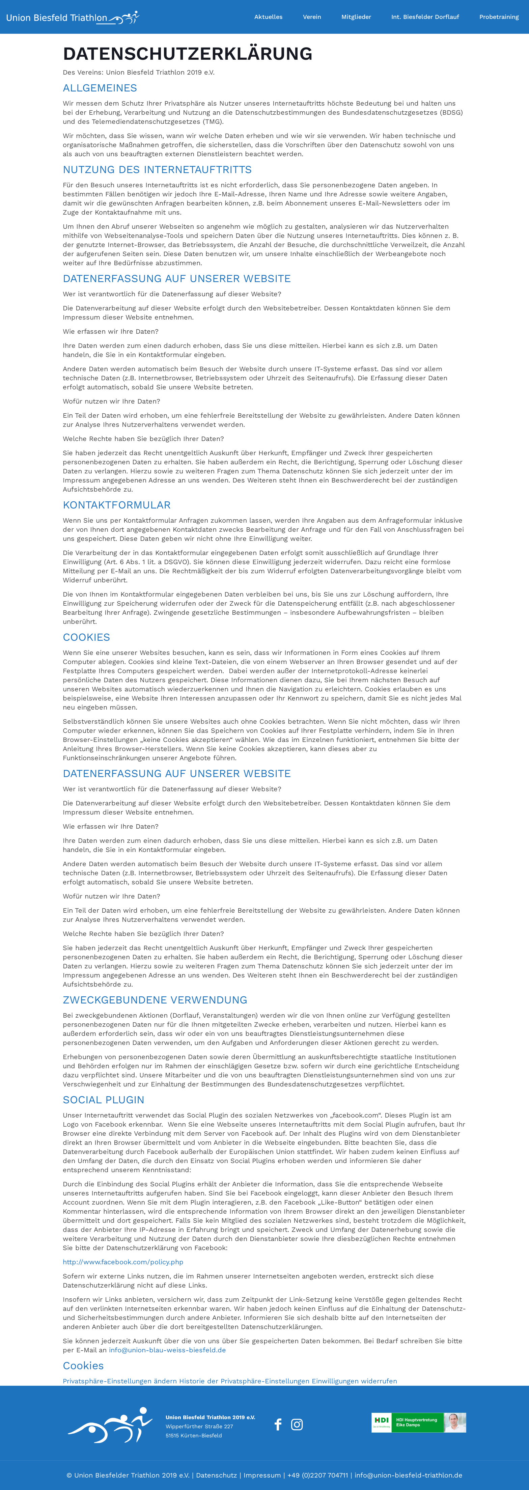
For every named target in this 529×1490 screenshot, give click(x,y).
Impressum (262, 1475)
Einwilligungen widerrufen (354, 1381)
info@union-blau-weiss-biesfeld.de (167, 1350)
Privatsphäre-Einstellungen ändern (120, 1381)
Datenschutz (216, 1475)
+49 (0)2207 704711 (317, 1475)
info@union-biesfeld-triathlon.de (409, 1475)
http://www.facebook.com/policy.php (123, 1262)
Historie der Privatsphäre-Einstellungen (244, 1381)
